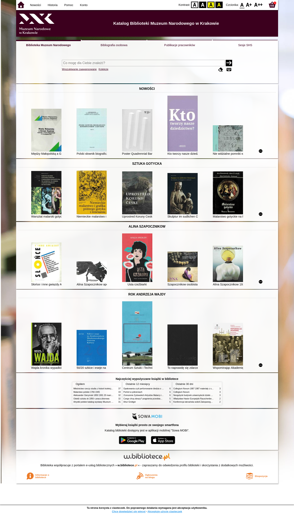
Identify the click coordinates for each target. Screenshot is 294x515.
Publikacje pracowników (179, 45)
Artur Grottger (130, 402)
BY (219, 4)
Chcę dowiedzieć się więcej (128, 511)
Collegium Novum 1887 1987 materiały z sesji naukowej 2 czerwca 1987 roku (208, 389)
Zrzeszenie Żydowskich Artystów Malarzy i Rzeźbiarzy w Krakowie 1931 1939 (158, 395)
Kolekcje (103, 69)
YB (211, 4)
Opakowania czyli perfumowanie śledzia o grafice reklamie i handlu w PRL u (158, 389)
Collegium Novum (181, 392)
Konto (84, 5)
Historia (53, 5)
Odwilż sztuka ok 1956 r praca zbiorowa (91, 399)
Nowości (35, 5)
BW (203, 4)
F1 (249, 4)
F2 (258, 4)
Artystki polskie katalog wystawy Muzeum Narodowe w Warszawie (103, 402)
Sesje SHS (245, 45)
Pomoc (68, 5)
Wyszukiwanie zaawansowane (79, 69)
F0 (242, 4)
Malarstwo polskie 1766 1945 (87, 392)
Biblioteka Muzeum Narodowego (48, 45)
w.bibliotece (127, 465)
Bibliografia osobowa (114, 45)
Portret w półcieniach (133, 392)
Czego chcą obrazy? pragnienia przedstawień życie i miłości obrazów (155, 399)
